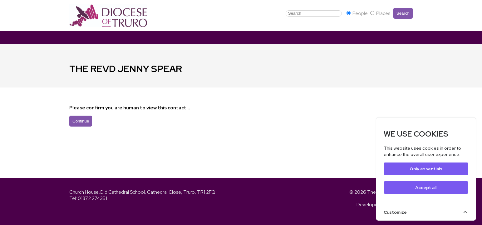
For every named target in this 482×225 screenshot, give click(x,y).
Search (403, 13)
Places (380, 13)
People (358, 13)
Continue (80, 121)
